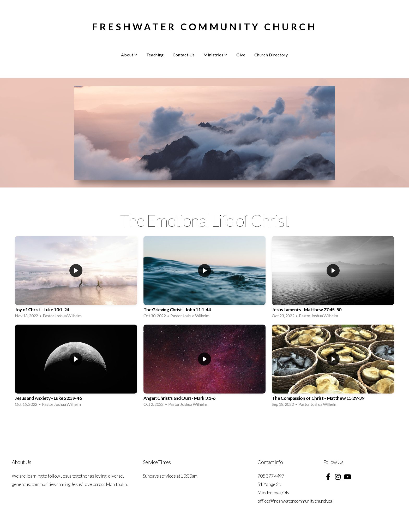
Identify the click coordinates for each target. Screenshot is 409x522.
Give (240, 54)
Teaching (155, 54)
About (129, 54)
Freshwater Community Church (204, 26)
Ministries (215, 54)
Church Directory (271, 54)
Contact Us (184, 54)
